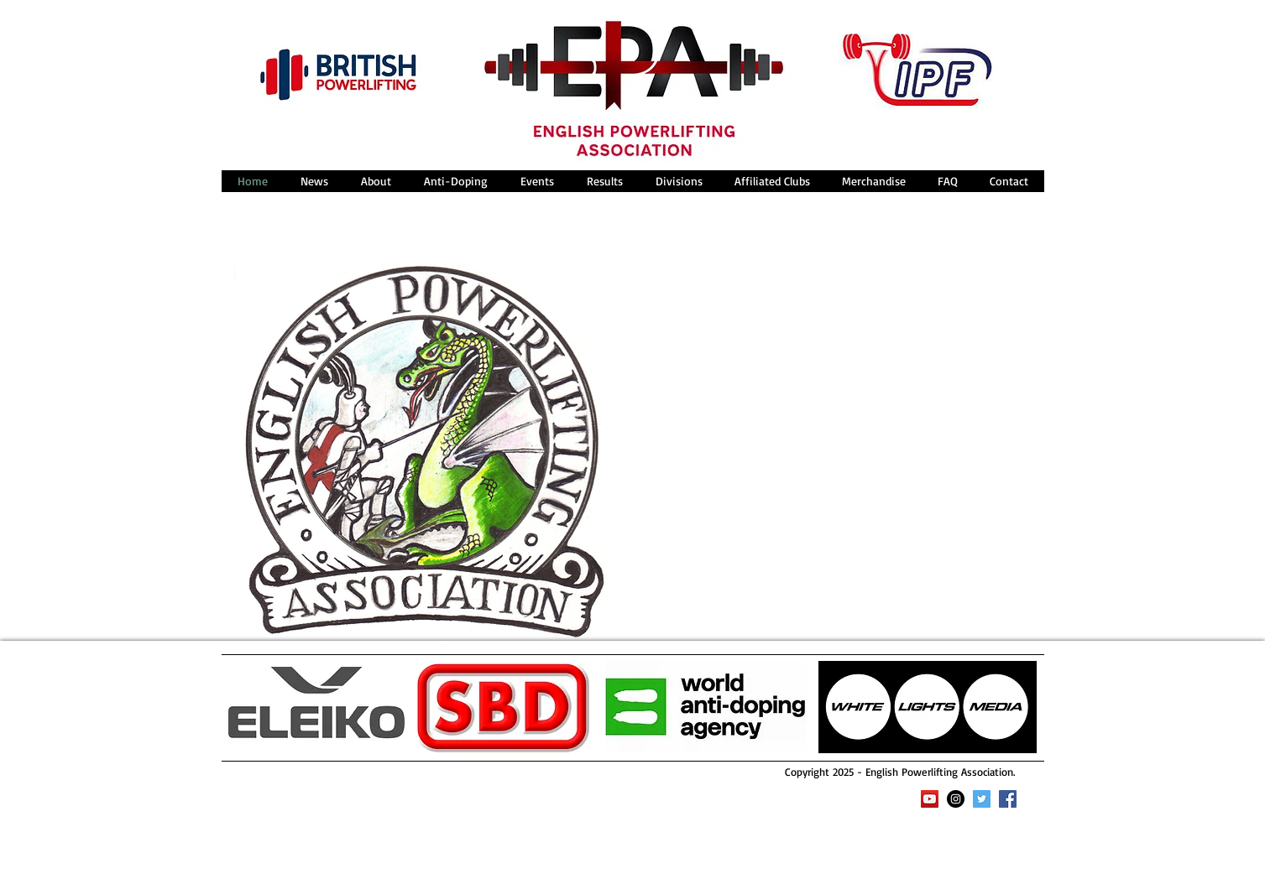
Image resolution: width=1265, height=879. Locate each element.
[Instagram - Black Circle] (955, 799)
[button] (375, 181)
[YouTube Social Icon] (929, 799)
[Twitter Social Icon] (982, 799)
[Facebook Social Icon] (1008, 799)
